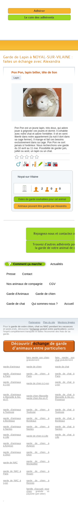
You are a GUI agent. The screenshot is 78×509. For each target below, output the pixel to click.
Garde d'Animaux (17, 294)
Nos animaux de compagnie (24, 284)
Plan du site (49, 323)
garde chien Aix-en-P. (37, 399)
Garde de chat (15, 304)
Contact (27, 274)
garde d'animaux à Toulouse (12, 411)
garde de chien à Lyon (37, 384)
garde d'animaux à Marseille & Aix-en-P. (12, 397)
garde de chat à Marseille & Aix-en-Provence (64, 397)
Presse (11, 274)
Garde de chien (46, 294)
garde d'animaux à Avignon (12, 445)
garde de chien (34, 367)
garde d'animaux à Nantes (12, 428)
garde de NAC (10, 463)
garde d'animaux (11, 367)
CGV (52, 284)
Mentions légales (66, 323)
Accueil (69, 304)
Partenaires (34, 323)
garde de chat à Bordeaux (64, 420)
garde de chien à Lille (37, 436)
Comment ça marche (27, 264)
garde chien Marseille (37, 396)
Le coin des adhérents (39, 17)
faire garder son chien (37, 358)
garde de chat (62, 367)
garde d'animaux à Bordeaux (12, 420)
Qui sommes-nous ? (45, 304)
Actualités (56, 264)
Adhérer (39, 11)
